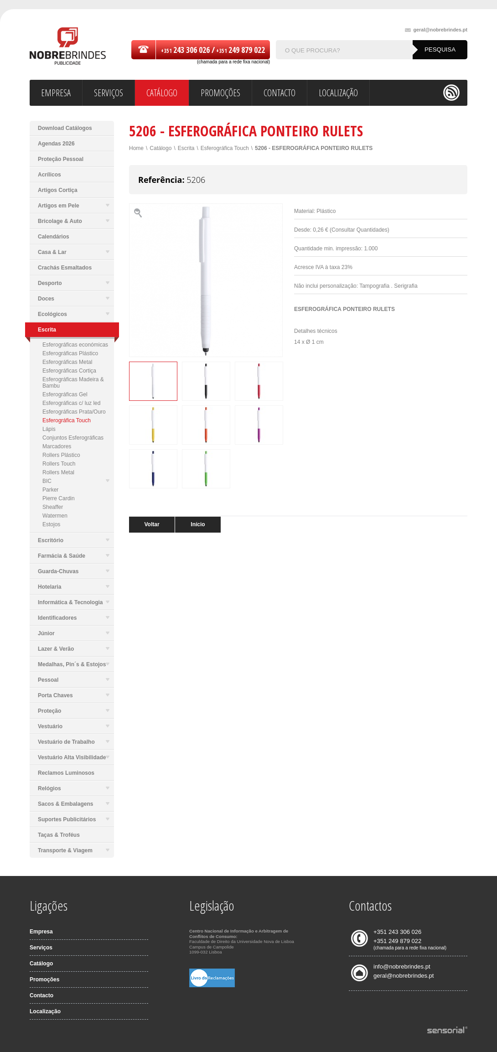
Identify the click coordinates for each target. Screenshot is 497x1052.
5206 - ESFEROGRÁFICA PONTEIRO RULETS (314, 148)
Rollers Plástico (61, 455)
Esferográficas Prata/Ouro (74, 412)
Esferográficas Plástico (70, 353)
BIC (75, 481)
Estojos (51, 524)
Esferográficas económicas (75, 345)
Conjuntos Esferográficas (73, 438)
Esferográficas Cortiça (69, 371)
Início (198, 524)
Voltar (151, 524)
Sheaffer (52, 507)
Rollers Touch (58, 464)
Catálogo (160, 148)
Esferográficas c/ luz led (71, 403)
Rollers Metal (58, 472)
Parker (50, 490)
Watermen (54, 516)
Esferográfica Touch (66, 420)
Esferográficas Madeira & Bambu (73, 382)
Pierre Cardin (58, 498)
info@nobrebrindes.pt (401, 966)
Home (136, 148)
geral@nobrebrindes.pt (436, 29)
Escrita (186, 148)
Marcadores (56, 446)
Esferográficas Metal (67, 362)
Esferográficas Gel (65, 394)
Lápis (49, 429)
